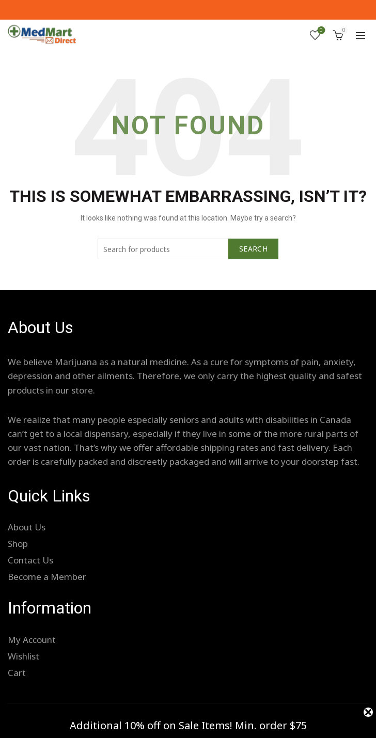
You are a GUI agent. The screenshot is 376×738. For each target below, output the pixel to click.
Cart (17, 673)
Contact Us (30, 560)
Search (253, 249)
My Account (32, 640)
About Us (26, 527)
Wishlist (320, 30)
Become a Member (47, 577)
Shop (18, 543)
